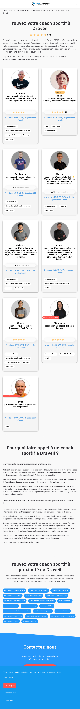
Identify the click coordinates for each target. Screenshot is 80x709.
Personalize (9, 700)
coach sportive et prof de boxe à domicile (59, 325)
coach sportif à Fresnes (11, 621)
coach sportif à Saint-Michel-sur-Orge (62, 616)
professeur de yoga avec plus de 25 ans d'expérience (20, 404)
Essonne (53, 11)
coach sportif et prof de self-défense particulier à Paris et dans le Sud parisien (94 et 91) (20, 97)
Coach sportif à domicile (25, 11)
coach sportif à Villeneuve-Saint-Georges (42, 601)
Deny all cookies (10, 693)
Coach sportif (8, 11)
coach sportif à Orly (65, 601)
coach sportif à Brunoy (29, 606)
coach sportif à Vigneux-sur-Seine (14, 590)
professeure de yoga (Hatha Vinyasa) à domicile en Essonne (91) (59, 98)
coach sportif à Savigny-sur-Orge (56, 596)
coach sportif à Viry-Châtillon (38, 590)
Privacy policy (8, 677)
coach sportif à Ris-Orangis (12, 596)
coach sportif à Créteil (29, 621)
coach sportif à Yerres (10, 606)
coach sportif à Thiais (62, 611)
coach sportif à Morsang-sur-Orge (14, 601)
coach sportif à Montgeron (34, 596)
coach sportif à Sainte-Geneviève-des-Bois (17, 611)
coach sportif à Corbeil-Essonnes (36, 616)
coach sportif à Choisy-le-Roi (13, 616)
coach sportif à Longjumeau (43, 611)
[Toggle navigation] (4, 4)
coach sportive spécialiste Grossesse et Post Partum (20, 325)
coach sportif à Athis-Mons (60, 590)
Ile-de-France (42, 11)
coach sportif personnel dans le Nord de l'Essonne (20, 177)
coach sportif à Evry (47, 606)
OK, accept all (10, 686)
